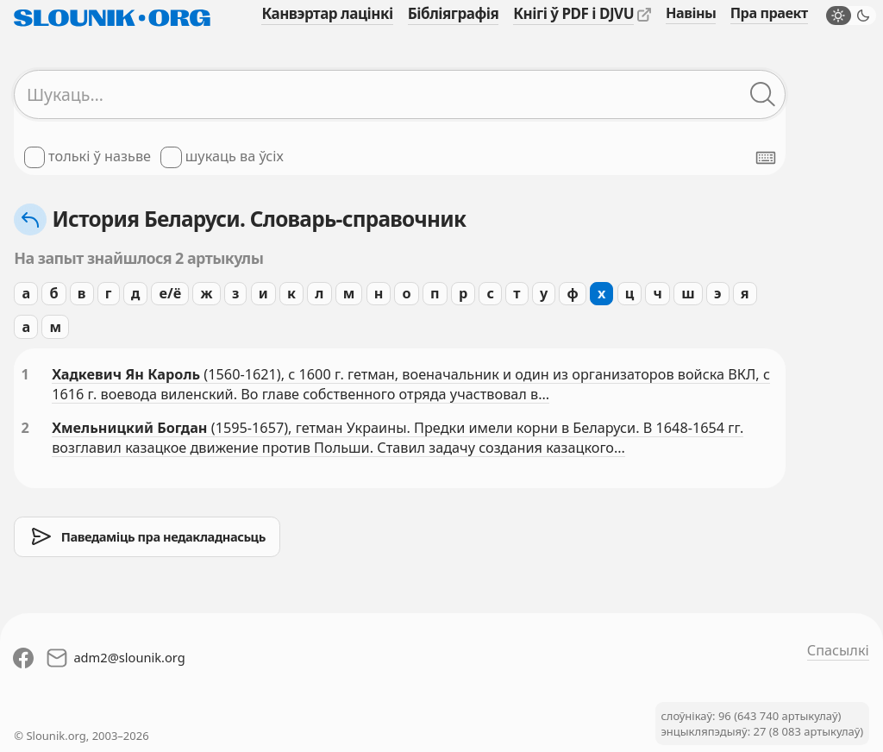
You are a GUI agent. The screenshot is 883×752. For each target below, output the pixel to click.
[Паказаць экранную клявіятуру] (765, 157)
